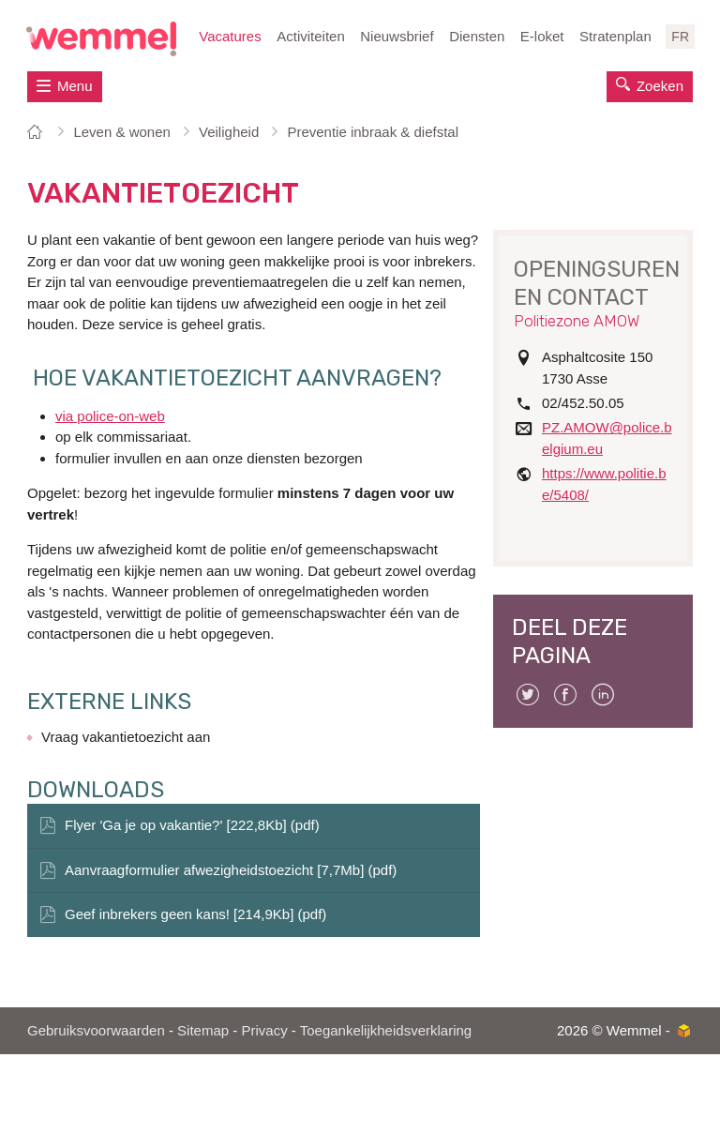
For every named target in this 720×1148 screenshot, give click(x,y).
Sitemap (203, 1030)
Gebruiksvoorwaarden (96, 1030)
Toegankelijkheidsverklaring (386, 1030)
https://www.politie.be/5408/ (604, 484)
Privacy (264, 1030)
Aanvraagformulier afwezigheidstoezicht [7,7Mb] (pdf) (231, 870)
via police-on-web (110, 416)
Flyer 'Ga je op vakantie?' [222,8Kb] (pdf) (192, 825)
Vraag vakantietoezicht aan (125, 737)
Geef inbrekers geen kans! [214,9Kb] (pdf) (195, 914)
